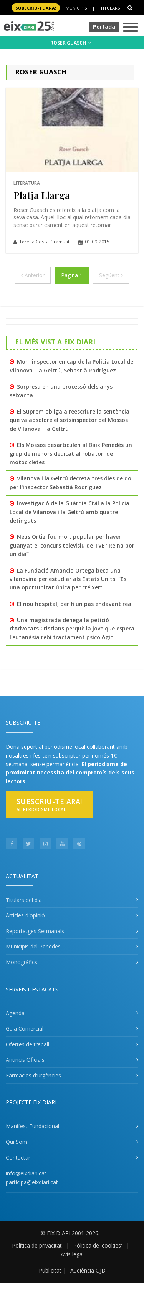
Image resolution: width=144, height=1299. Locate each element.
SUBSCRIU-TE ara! (35, 8)
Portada (104, 26)
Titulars (110, 8)
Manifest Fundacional (32, 1126)
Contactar (18, 1157)
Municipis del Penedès (33, 946)
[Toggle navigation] (130, 28)
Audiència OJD (88, 1270)
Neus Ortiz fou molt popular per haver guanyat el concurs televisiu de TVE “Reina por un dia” (72, 545)
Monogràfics (21, 962)
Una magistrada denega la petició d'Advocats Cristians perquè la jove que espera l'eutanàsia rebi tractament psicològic (72, 628)
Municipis (76, 8)
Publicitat (50, 1270)
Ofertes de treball (27, 1044)
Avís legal (72, 1254)
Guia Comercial (24, 1028)
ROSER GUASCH (70, 43)
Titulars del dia (24, 900)
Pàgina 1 (72, 275)
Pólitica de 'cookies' (97, 1245)
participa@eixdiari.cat (32, 1182)
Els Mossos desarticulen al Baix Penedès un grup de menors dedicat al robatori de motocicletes (71, 453)
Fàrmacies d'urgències (33, 1075)
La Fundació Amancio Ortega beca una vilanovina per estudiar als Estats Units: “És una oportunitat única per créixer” (68, 579)
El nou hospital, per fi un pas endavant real (75, 603)
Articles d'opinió (25, 915)
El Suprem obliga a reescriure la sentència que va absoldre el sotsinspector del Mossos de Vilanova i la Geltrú (69, 420)
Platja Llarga (41, 195)
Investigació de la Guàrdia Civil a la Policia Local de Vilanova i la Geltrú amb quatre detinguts (69, 512)
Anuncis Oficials (25, 1059)
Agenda (15, 1013)
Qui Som (16, 1141)
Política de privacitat (37, 1245)
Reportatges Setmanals (35, 931)
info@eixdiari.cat (26, 1173)
